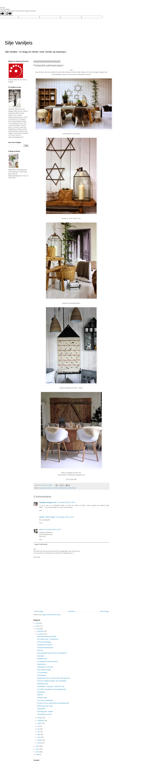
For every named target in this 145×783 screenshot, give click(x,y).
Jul (52, 488)
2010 (37, 752)
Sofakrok (40, 695)
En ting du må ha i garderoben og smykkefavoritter (53, 703)
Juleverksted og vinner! (44, 714)
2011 (37, 749)
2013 (37, 629)
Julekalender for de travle (45, 667)
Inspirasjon (43, 488)
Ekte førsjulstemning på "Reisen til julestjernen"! (52, 653)
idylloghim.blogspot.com (47, 502)
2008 (37, 754)
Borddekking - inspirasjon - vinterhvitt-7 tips (50, 686)
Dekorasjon (40, 656)
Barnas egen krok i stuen (45, 706)
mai (38, 731)
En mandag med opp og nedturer (47, 661)
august (39, 723)
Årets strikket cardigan (44, 670)
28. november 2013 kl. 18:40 (66, 502)
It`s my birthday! (42, 672)
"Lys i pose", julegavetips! (45, 700)
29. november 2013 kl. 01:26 (52, 529)
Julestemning (41, 664)
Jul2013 (56, 488)
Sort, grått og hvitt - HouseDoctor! (47, 639)
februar (39, 740)
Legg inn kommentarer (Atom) (51, 615)
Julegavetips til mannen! (44, 645)
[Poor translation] (8, 14)
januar (39, 743)
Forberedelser (41, 675)
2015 (37, 623)
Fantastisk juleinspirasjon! (45, 647)
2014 (37, 626)
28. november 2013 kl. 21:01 (65, 517)
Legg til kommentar (40, 544)
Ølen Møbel (72, 488)
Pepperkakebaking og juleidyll (46, 636)
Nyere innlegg (38, 611)
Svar (40, 510)
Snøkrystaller (41, 709)
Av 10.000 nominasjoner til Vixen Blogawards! (51, 689)
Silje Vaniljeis (18, 42)
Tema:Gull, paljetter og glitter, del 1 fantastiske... (52, 681)
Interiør (49, 488)
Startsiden (71, 611)
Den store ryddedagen (44, 642)
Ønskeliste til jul (42, 658)
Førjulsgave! (41, 692)
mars (39, 737)
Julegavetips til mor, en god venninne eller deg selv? (53, 678)
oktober (40, 718)
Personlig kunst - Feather (45, 711)
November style (42, 697)
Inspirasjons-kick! (42, 684)
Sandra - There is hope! (47, 517)
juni (38, 729)
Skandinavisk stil (64, 488)
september (41, 720)
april (39, 734)
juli (38, 726)
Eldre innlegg (104, 611)
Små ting (40, 650)
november (40, 634)
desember (40, 631)
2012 (37, 746)
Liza (40, 529)
